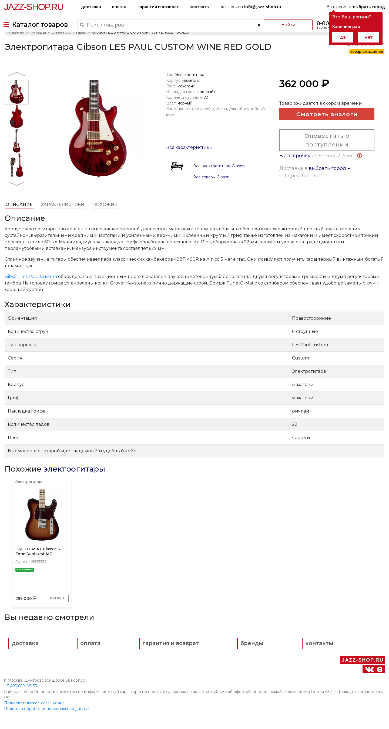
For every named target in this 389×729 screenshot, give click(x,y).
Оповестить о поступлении (323, 153)
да (343, 37)
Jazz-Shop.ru (33, 7)
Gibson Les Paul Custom (30, 287)
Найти (283, 24)
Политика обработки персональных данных (46, 709)
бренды (219, 663)
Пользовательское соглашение (34, 704)
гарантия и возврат (158, 6)
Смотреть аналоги (323, 126)
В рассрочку (295, 168)
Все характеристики (189, 158)
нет (369, 37)
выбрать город (329, 181)
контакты (199, 6)
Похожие (104, 215)
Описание (18, 215)
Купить (55, 615)
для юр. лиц (250, 6)
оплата (119, 6)
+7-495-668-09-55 (20, 687)
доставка (91, 6)
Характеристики (62, 215)
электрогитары (74, 479)
